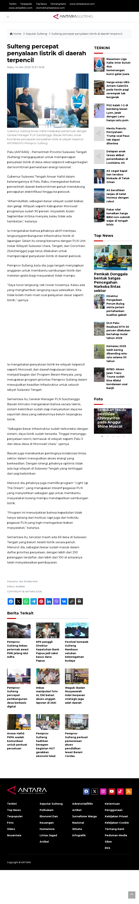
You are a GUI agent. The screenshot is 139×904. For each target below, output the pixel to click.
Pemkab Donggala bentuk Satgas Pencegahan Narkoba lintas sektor (111, 282)
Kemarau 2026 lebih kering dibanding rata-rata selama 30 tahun (117, 354)
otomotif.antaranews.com (50, 8)
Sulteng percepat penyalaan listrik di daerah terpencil (87, 33)
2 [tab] (107, 436)
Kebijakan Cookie (117, 822)
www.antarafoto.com (20, 8)
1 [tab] (102, 436)
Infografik (79, 835)
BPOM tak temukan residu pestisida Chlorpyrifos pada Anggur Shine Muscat (112, 416)
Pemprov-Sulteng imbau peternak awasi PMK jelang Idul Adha (17, 649)
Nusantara (14, 835)
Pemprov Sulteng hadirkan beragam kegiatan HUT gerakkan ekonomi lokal (45, 745)
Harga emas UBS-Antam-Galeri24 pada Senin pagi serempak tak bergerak (118, 90)
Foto (98, 399)
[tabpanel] (113, 421)
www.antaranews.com (82, 4)
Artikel (44, 841)
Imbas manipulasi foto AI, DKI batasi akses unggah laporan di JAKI (47, 695)
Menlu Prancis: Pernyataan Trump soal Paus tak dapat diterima (117, 136)
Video (11, 829)
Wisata (77, 829)
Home (16, 33)
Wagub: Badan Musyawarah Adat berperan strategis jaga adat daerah (75, 695)
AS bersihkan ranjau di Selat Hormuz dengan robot (117, 196)
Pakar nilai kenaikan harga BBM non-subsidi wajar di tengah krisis (118, 217)
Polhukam (46, 810)
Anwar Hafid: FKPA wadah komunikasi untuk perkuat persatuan (17, 741)
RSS (107, 848)
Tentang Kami (58, 4)
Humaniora (47, 829)
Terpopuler (26, 4)
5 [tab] (124, 436)
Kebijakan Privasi (116, 816)
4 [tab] (118, 436)
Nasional (78, 822)
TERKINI (102, 48)
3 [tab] (113, 436)
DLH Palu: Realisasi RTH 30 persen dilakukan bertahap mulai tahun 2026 (118, 330)
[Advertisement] (48, 332)
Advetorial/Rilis (82, 803)
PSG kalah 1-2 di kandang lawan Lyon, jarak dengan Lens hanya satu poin (117, 113)
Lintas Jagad (48, 835)
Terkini (12, 4)
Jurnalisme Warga (84, 816)
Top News (41, 4)
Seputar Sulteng (37, 33)
